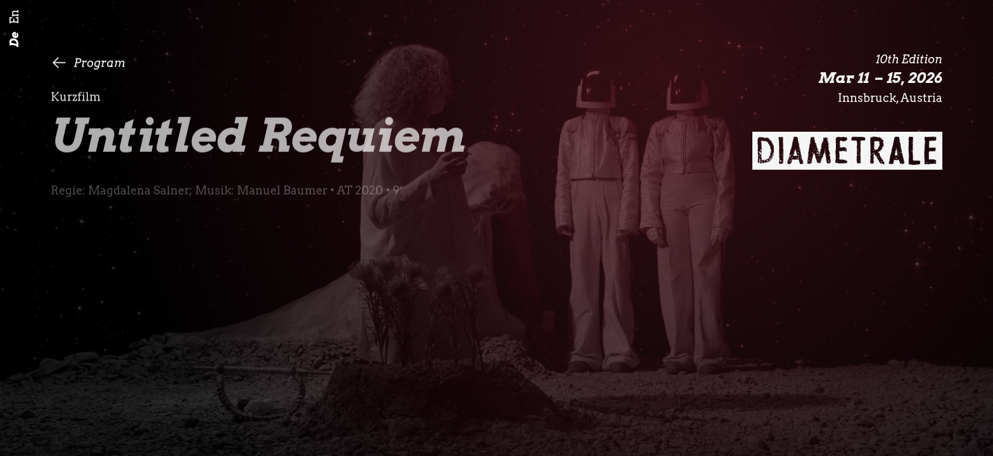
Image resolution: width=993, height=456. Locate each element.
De (14, 40)
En (14, 17)
